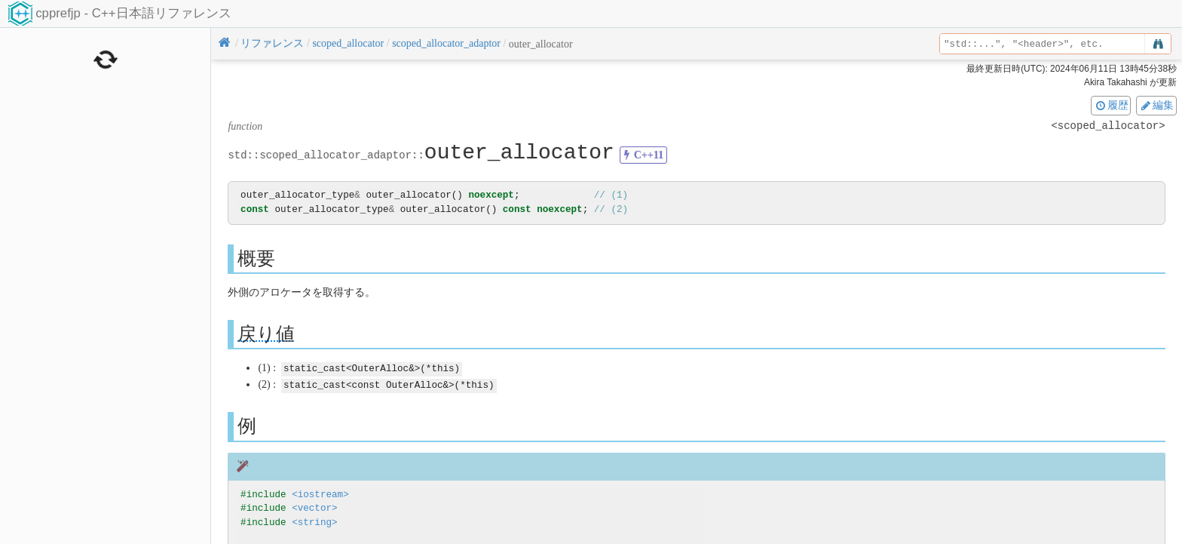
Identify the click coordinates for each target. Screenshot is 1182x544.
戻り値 (266, 333)
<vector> (314, 507)
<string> (314, 521)
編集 (1156, 105)
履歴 (1111, 105)
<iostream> (320, 493)
